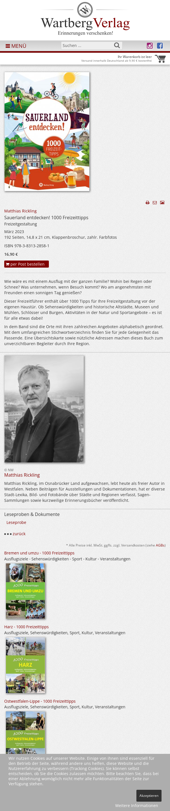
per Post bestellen (25, 264)
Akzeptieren (149, 795)
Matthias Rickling (20, 211)
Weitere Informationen (136, 805)
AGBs (160, 545)
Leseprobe (16, 522)
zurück (19, 533)
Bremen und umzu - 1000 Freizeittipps (39, 553)
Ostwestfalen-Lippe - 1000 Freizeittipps (40, 701)
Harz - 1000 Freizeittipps (26, 626)
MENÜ (16, 45)
